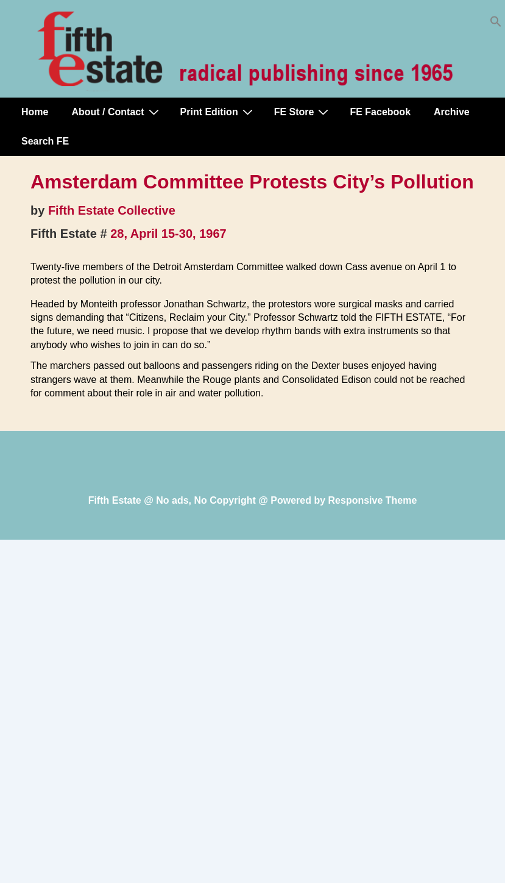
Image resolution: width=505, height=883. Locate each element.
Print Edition (218, 111)
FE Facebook (380, 112)
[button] (496, 24)
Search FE (45, 141)
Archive (452, 112)
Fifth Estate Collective (111, 210)
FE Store (303, 111)
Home (34, 112)
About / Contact (116, 111)
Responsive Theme (372, 500)
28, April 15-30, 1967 (168, 233)
